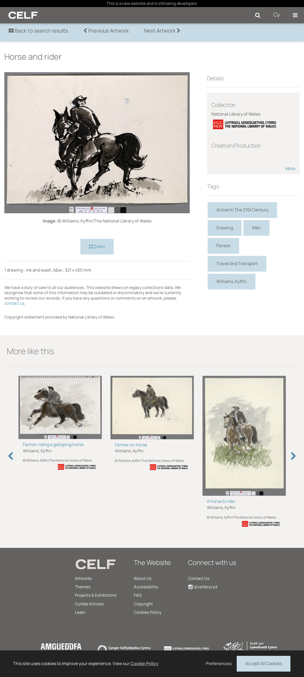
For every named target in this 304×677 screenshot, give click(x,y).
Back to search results (38, 30)
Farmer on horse (131, 445)
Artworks (83, 578)
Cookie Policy (145, 663)
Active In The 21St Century (242, 210)
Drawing (224, 228)
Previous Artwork (106, 30)
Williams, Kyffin (231, 281)
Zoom (97, 246)
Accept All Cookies (263, 663)
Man (256, 228)
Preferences (219, 663)
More (290, 168)
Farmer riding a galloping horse (53, 444)
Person (223, 246)
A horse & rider (221, 501)
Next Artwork (162, 30)
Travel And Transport (237, 263)
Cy (276, 14)
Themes (82, 587)
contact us (14, 303)
